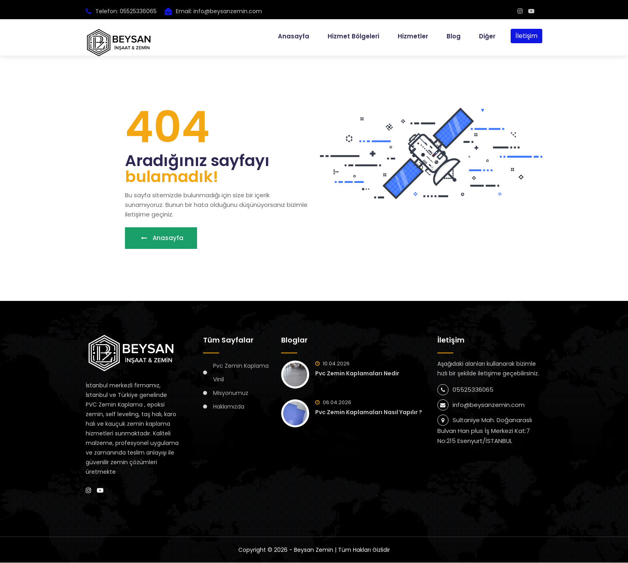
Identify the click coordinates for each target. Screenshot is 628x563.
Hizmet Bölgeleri (353, 36)
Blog (454, 36)
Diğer (487, 36)
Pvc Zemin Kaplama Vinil (241, 373)
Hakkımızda (228, 407)
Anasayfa (293, 36)
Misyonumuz (230, 393)
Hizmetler (413, 36)
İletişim (526, 35)
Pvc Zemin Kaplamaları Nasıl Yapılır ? (368, 413)
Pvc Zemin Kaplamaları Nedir (357, 374)
